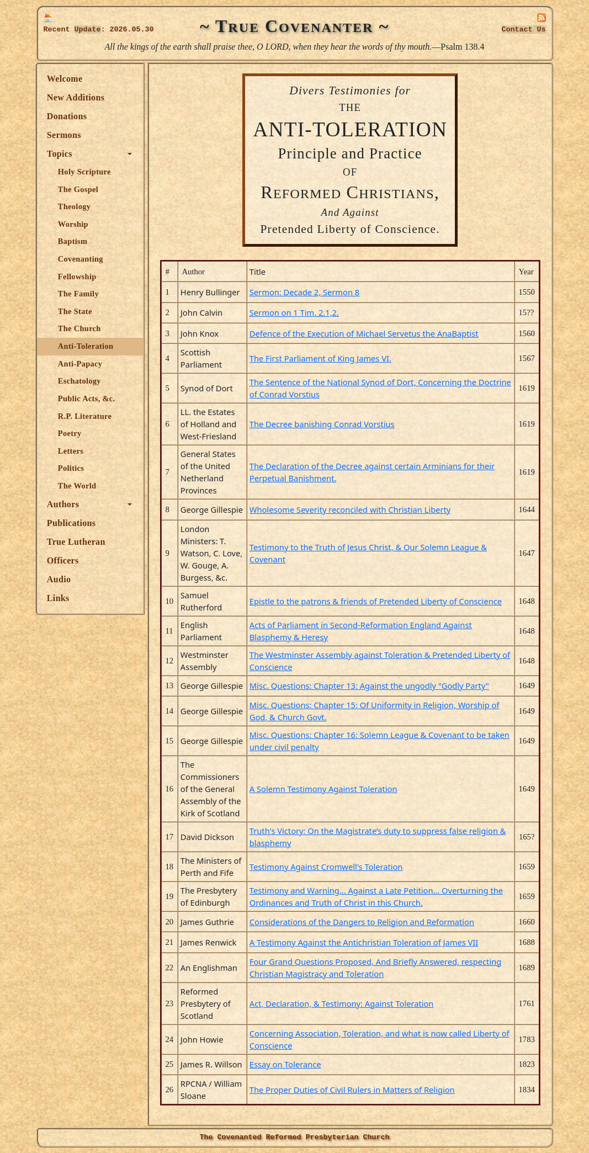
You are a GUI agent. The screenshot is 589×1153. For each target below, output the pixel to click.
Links (59, 598)
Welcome (66, 78)
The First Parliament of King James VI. (321, 358)
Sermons (65, 135)
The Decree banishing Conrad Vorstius (322, 423)
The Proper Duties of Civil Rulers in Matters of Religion (352, 1089)
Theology (75, 206)
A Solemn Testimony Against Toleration (324, 788)
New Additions (76, 97)
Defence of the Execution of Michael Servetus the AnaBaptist (364, 333)
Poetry (71, 433)
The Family (79, 293)
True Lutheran (77, 541)
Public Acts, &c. (87, 398)
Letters (71, 451)
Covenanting (81, 258)
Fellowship (78, 276)
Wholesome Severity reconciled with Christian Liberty (350, 509)
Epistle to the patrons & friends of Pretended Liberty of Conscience (376, 601)
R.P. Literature (86, 416)
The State (76, 311)
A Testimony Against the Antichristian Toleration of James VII (364, 942)
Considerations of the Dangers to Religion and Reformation (362, 921)
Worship (74, 224)
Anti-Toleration (86, 346)
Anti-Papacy (81, 363)
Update (88, 29)
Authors (64, 504)
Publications (72, 523)
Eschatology (80, 380)
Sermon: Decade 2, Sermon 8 (305, 291)
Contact (524, 29)
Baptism (74, 241)
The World (78, 485)
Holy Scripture (85, 171)
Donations (68, 116)
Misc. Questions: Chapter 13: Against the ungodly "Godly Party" (370, 685)
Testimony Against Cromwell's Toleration (327, 866)
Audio (60, 579)
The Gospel (79, 189)
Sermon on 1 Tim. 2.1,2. (294, 312)
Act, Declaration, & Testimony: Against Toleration (342, 1003)
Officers (64, 560)
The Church (80, 328)
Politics (72, 468)
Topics (60, 153)
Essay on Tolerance (286, 1064)
